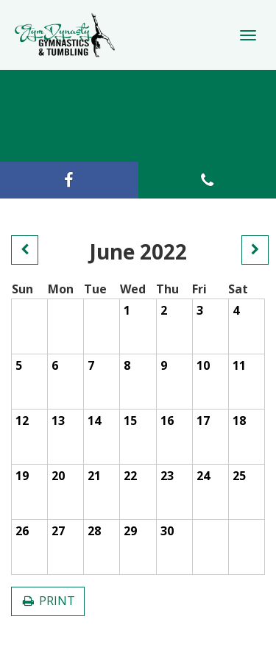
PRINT (48, 601)
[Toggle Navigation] (248, 35)
